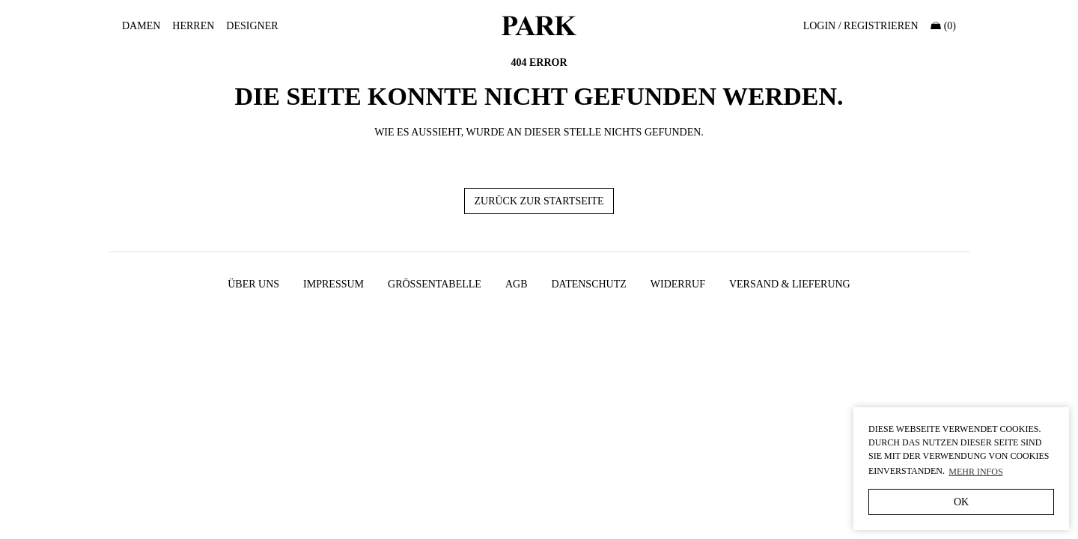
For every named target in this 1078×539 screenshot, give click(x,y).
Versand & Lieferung (789, 284)
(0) (943, 26)
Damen (141, 25)
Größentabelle (434, 284)
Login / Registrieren (861, 25)
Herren (193, 25)
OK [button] (961, 502)
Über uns (253, 284)
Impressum (333, 284)
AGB (516, 284)
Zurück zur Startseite (538, 201)
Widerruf (678, 284)
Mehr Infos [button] (975, 471)
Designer (252, 25)
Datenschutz (588, 284)
